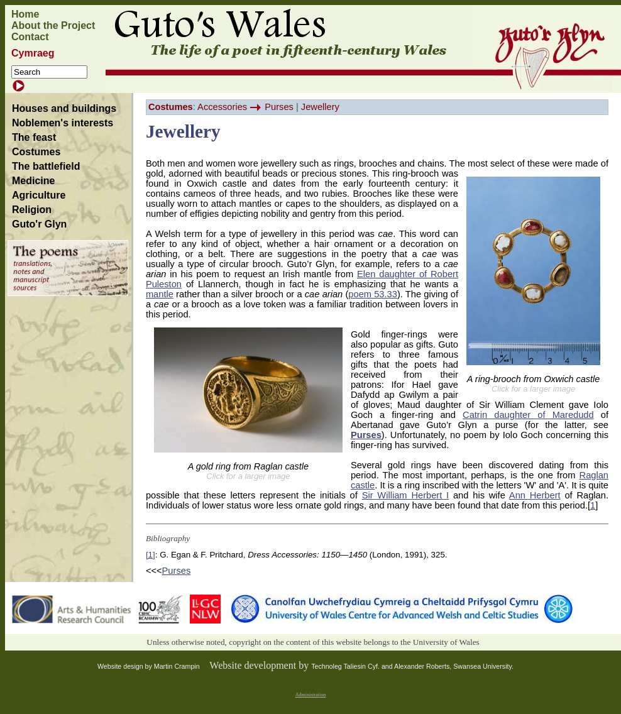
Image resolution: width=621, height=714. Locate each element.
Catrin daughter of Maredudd (528, 415)
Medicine (33, 180)
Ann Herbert (535, 495)
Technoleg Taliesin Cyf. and (352, 666)
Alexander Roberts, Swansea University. (454, 666)
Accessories (222, 107)
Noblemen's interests (62, 123)
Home (25, 14)
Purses (279, 107)
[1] (150, 554)
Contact (30, 36)
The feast (34, 137)
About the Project (53, 25)
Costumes (36, 151)
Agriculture (38, 195)
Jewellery (320, 107)
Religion (32, 209)
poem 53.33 (372, 294)
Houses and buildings (64, 108)
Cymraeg (32, 53)
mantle (159, 294)
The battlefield (46, 166)
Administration (310, 695)
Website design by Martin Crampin (148, 666)
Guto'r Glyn (39, 224)
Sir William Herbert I (405, 495)
